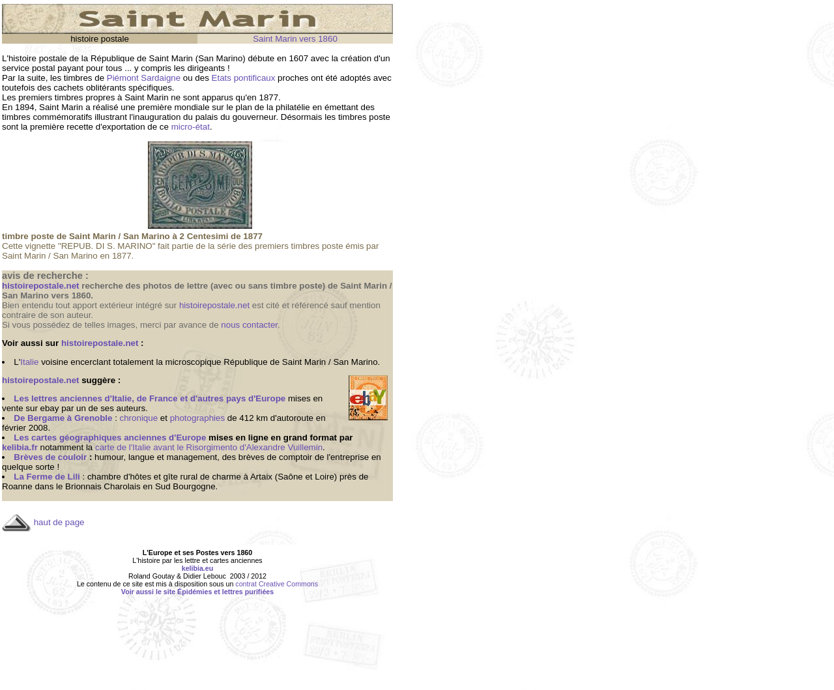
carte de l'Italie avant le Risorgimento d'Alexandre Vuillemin (209, 447)
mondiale (192, 107)
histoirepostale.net (214, 305)
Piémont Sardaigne (143, 78)
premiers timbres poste (299, 246)
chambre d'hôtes (119, 477)
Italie (29, 362)
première (154, 107)
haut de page (59, 522)
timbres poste (364, 117)
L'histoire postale (34, 58)
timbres (78, 78)
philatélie (293, 107)
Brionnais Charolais (103, 486)
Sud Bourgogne (185, 486)
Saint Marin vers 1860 (295, 39)
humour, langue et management (155, 457)
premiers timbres (50, 97)
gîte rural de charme (202, 477)
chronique (139, 418)
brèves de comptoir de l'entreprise (303, 457)
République (112, 58)
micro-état (190, 127)
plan (244, 107)
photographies (197, 418)
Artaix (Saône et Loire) (293, 477)
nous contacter (249, 325)
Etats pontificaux (244, 78)
